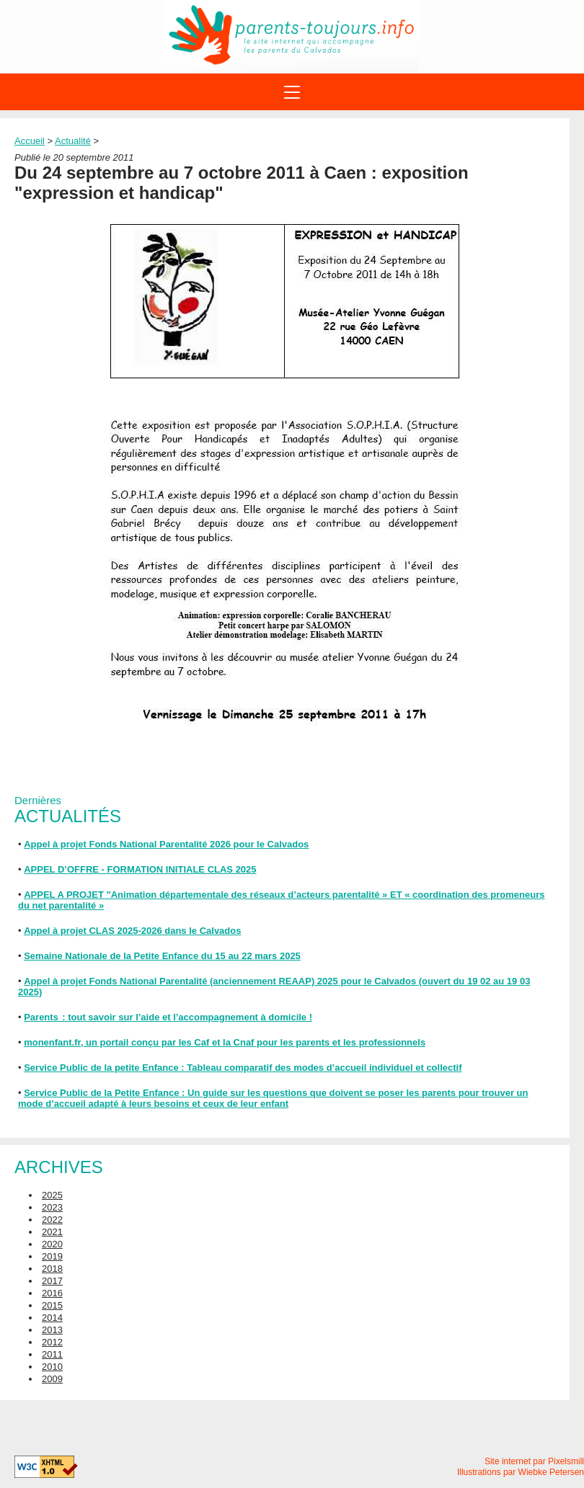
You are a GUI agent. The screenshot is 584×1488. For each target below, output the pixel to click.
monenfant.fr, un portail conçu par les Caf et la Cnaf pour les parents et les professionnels (224, 1042)
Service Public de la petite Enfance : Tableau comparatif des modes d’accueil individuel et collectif (242, 1067)
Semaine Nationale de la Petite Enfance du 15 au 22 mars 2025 (162, 955)
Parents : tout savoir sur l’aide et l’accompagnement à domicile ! (168, 1017)
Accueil (29, 140)
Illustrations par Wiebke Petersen (520, 1472)
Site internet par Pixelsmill (534, 1461)
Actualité (73, 140)
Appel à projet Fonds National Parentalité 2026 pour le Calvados (166, 844)
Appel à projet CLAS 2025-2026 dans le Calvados (132, 930)
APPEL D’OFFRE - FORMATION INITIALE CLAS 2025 (140, 869)
